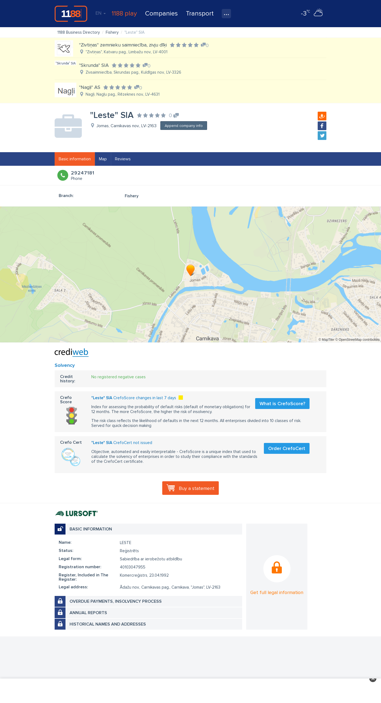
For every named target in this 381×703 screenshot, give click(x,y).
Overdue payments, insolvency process (116, 601)
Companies (161, 13)
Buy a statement (196, 488)
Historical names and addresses (108, 624)
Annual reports (88, 612)
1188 (71, 13)
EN (100, 13)
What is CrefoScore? (282, 404)
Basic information (75, 159)
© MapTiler (326, 340)
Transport (200, 13)
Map (103, 159)
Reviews (123, 159)
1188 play (124, 13)
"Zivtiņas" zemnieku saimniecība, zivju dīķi (123, 45)
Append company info (184, 125)
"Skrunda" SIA (94, 65)
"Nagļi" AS (89, 87)
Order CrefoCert (286, 448)
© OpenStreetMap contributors (357, 340)
